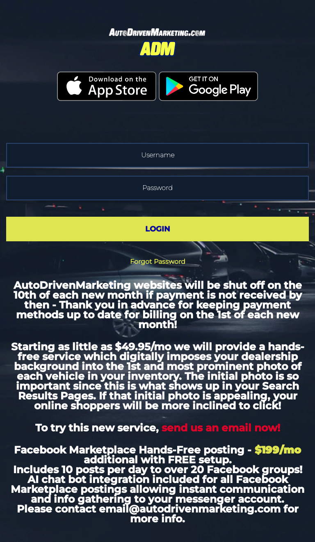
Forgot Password (157, 261)
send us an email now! (221, 428)
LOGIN (157, 229)
